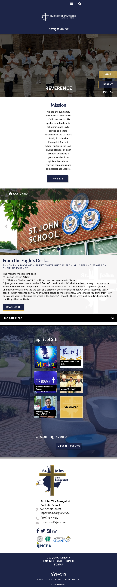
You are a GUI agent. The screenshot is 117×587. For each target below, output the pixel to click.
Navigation (58, 29)
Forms (58, 564)
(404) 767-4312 (49, 517)
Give (108, 74)
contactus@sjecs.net (53, 522)
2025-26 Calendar (58, 557)
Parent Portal (108, 85)
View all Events (69, 446)
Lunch (70, 561)
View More (71, 407)
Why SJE (57, 178)
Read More (13, 307)
